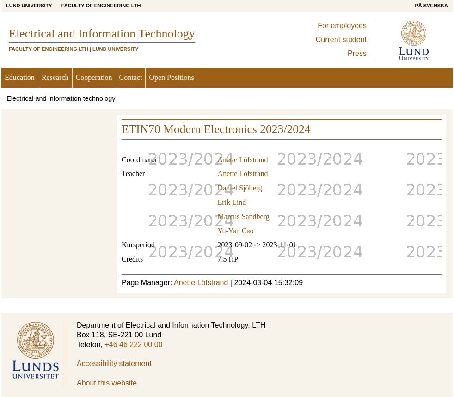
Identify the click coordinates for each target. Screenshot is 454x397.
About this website (107, 383)
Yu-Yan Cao (236, 231)
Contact (130, 77)
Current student (341, 39)
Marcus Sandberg (244, 216)
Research (55, 77)
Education (20, 77)
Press (357, 53)
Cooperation (94, 77)
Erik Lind (232, 202)
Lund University (29, 5)
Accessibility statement (114, 363)
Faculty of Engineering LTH (101, 5)
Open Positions (171, 77)
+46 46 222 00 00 (133, 344)
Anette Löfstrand (243, 160)
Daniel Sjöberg (240, 188)
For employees (342, 26)
